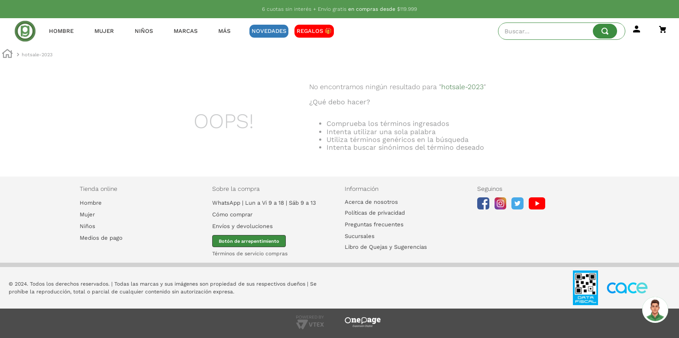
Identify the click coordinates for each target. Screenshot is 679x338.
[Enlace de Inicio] (7, 55)
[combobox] (561, 31)
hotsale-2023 (37, 55)
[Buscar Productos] (605, 31)
